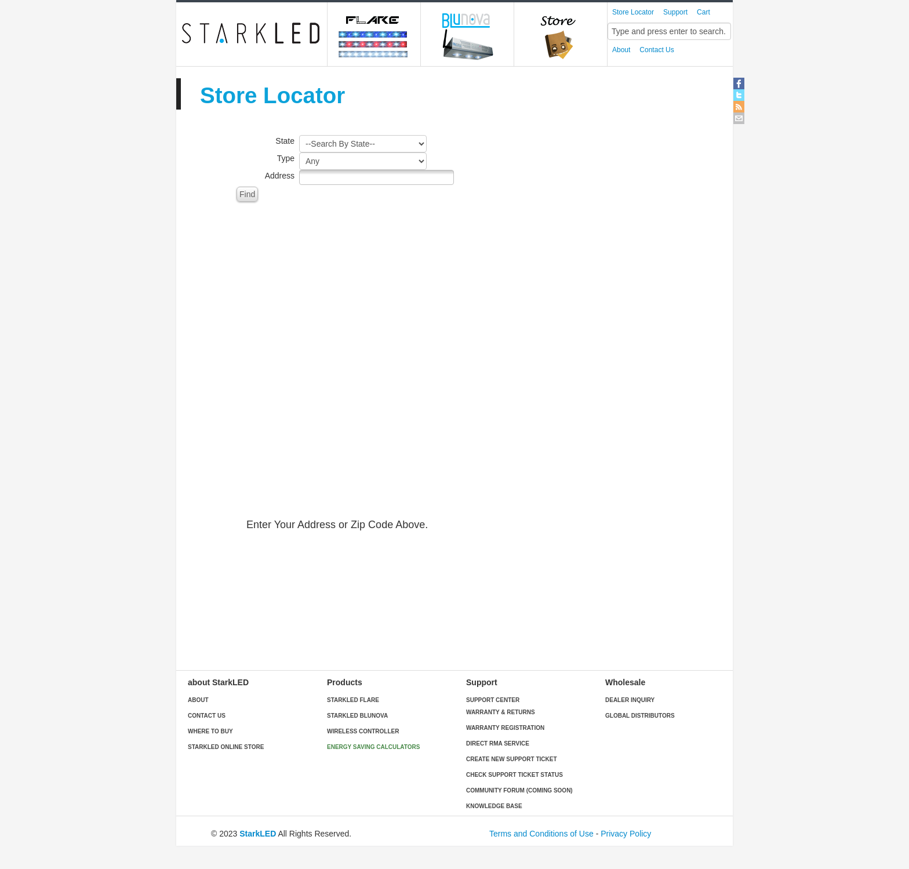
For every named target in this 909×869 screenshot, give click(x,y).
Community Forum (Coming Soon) (519, 790)
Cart (703, 12)
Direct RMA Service (497, 743)
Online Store (561, 34)
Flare (374, 34)
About (621, 50)
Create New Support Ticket (511, 759)
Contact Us (656, 50)
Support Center (492, 700)
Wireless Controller (363, 731)
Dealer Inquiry (630, 700)
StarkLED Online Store (226, 747)
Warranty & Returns (500, 712)
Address (279, 175)
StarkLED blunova (357, 715)
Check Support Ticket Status (514, 775)
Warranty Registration (505, 728)
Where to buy (210, 731)
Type (285, 158)
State (284, 141)
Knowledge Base (494, 806)
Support (675, 12)
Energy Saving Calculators (373, 747)
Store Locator (633, 12)
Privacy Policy (626, 833)
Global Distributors (640, 715)
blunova (467, 34)
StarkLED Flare (353, 700)
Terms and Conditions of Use (541, 833)
